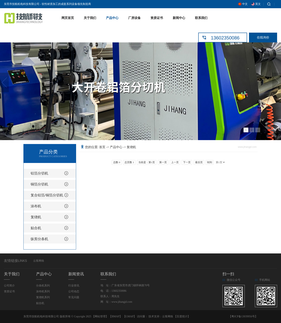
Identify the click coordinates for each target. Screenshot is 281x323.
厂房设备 (134, 18)
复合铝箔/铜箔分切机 (47, 195)
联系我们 (201, 18)
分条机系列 (43, 285)
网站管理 (100, 316)
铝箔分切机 (39, 173)
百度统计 (182, 316)
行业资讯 (73, 285)
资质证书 (156, 18)
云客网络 (38, 260)
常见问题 (73, 297)
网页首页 (67, 18)
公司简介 (9, 285)
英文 (258, 4)
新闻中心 (179, 18)
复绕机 (36, 217)
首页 (102, 147)
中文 (245, 4)
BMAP (115, 316)
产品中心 (112, 18)
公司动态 (73, 291)
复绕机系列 (43, 297)
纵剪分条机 (39, 239)
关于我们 (90, 18)
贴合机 (36, 228)
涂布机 (36, 206)
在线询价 (263, 37)
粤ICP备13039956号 (243, 316)
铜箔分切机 (39, 184)
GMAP (129, 316)
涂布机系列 (43, 291)
